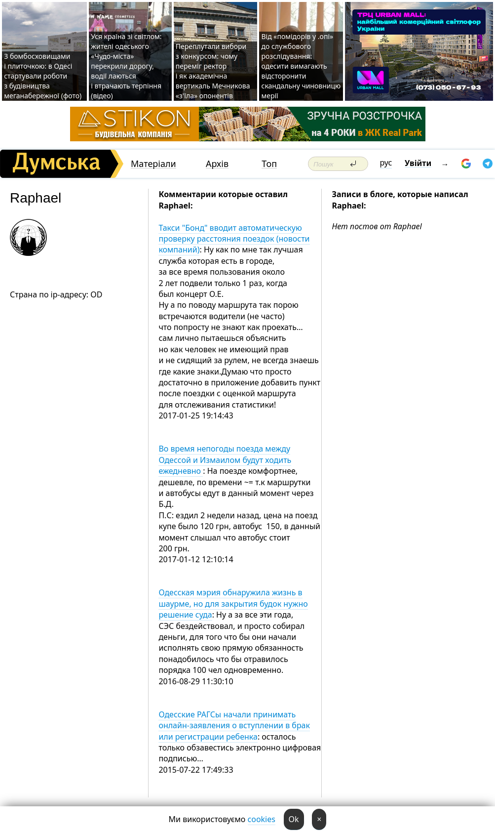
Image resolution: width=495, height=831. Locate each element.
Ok (294, 819)
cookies (261, 819)
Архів (217, 163)
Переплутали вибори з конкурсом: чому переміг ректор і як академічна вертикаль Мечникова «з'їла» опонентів (213, 71)
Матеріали (153, 163)
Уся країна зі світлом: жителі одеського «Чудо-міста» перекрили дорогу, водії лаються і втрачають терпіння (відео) (126, 66)
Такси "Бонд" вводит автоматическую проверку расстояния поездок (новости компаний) (233, 238)
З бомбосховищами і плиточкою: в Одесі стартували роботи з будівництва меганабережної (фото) (42, 75)
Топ (269, 163)
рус (386, 162)
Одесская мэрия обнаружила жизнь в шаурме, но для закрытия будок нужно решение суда (232, 603)
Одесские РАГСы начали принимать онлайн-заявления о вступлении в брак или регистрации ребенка (234, 725)
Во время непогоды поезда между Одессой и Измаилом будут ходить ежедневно (224, 459)
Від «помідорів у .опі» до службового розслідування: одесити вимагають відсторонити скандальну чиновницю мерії (301, 66)
